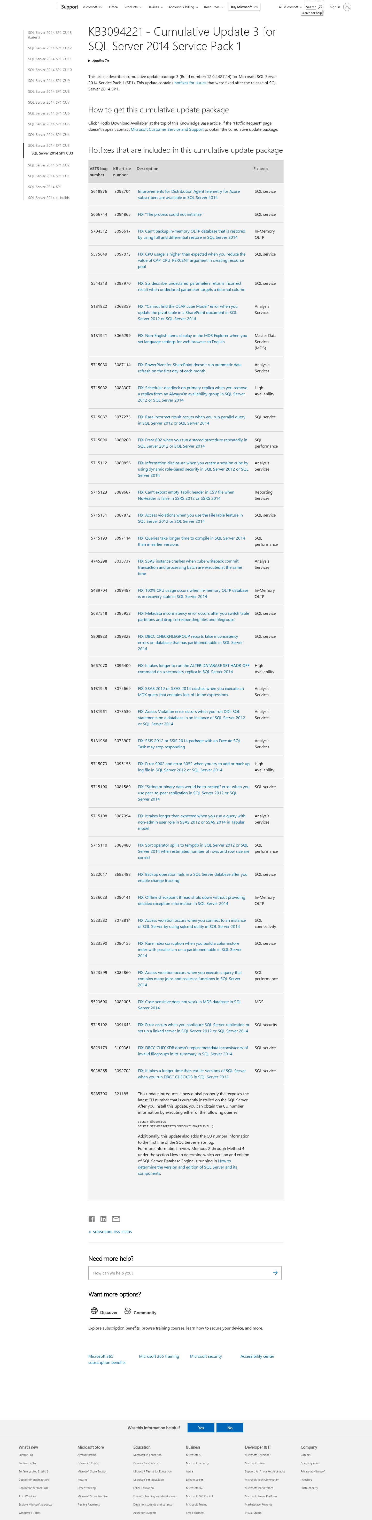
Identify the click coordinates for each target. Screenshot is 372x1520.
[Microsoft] (36, 7)
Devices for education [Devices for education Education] (146, 1463)
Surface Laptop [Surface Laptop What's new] (28, 1463)
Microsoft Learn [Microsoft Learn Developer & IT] (255, 1463)
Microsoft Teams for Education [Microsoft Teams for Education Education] (152, 1471)
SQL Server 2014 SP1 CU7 (49, 102)
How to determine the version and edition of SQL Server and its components (187, 1167)
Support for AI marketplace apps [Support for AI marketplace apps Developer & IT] (265, 1471)
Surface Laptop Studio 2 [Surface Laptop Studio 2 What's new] (33, 1471)
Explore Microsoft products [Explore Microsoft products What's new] (35, 1504)
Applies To (100, 60)
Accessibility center (257, 1356)
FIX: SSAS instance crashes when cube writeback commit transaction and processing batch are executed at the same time (190, 567)
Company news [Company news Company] (310, 1463)
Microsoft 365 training (159, 1356)
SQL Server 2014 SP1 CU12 (50, 48)
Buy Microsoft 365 (244, 7)
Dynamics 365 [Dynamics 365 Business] (195, 1479)
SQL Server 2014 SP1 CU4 (49, 134)
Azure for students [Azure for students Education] (144, 1513)
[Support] (69, 7)
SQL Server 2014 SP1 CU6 (49, 113)
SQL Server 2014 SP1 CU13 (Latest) (50, 35)
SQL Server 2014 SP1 (45, 187)
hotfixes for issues (190, 82)
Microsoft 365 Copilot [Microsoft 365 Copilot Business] (199, 1496)
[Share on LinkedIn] (101, 1217)
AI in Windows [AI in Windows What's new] (27, 1496)
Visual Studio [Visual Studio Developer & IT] (253, 1513)
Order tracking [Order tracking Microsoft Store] (87, 1488)
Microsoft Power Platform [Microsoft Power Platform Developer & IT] (261, 1496)
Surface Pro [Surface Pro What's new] (26, 1455)
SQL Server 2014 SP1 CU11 (50, 59)
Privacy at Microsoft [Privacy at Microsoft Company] (313, 1471)
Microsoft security (206, 1356)
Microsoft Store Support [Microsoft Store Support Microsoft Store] (92, 1471)
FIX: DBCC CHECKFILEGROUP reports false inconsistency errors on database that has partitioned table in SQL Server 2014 (190, 642)
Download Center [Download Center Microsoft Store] (88, 1463)
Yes (201, 1427)
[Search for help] (314, 6)
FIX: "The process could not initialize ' (171, 214)
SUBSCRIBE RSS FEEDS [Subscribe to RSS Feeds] (112, 1232)
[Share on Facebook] (92, 1217)
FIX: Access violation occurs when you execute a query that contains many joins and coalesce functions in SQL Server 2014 (190, 978)
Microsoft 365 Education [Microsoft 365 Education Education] (148, 1479)
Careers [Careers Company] (306, 1455)
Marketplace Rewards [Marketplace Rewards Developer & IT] (258, 1504)
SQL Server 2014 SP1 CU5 (49, 124)
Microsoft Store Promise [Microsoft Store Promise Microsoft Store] (93, 1496)
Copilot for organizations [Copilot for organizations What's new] (34, 1479)
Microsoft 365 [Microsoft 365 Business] (194, 1488)
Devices (153, 7)
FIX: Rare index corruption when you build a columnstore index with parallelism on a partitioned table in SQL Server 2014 (190, 949)
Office (113, 7)
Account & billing (181, 7)
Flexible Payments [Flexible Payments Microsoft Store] (89, 1504)
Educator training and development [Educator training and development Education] (155, 1496)
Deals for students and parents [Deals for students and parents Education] (152, 1504)
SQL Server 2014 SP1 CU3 (49, 145)
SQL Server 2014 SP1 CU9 (49, 80)
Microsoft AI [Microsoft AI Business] (193, 1455)
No (230, 1427)
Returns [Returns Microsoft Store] (82, 1479)
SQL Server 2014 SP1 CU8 (49, 91)
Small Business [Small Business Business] (195, 1513)
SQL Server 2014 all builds (48, 197)
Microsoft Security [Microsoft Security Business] (197, 1463)
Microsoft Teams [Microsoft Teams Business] (196, 1504)
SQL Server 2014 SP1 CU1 (49, 176)
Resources (212, 7)
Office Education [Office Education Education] (143, 1488)
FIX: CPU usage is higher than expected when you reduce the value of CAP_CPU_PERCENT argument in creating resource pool (191, 260)
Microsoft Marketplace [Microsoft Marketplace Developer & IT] (259, 1488)
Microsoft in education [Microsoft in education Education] (147, 1455)
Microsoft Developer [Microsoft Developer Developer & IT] (257, 1455)
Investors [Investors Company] (306, 1479)
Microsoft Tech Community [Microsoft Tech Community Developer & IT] (261, 1479)
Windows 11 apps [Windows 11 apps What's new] (30, 1513)
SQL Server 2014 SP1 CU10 (50, 69)
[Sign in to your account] (340, 7)
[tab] (105, 1312)
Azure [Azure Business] (189, 1471)
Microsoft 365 (92, 7)
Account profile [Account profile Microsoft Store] (87, 1455)
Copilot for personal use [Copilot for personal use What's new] (34, 1488)
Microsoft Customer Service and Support (167, 129)
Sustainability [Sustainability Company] (309, 1488)
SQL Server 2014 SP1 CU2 (49, 165)
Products (131, 7)
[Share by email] (113, 1217)
